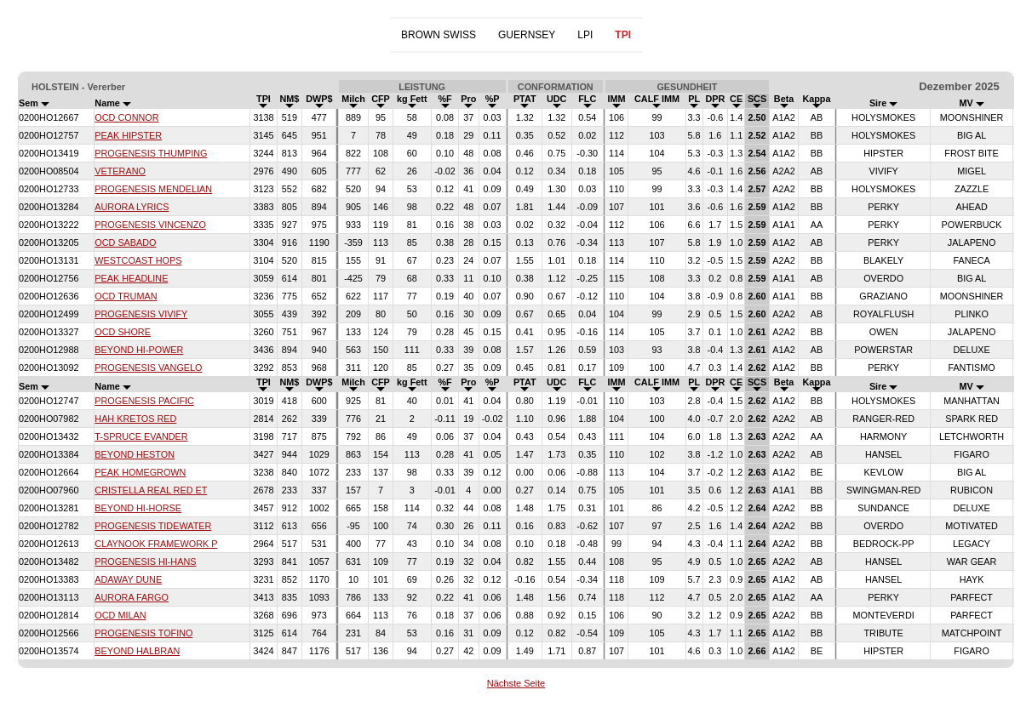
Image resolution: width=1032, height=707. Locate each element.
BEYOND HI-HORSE (138, 508)
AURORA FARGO (132, 597)
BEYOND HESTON (135, 454)
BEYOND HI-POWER (139, 350)
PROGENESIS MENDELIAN (153, 189)
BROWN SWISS (438, 35)
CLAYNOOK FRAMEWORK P (156, 544)
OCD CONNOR (126, 117)
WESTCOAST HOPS (138, 260)
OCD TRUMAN (126, 296)
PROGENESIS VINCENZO (150, 225)
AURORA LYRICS (132, 207)
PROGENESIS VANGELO (148, 367)
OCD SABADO (125, 242)
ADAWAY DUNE (128, 579)
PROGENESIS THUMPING (151, 153)
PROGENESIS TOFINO (143, 633)
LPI (585, 35)
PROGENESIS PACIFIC (144, 401)
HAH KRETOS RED (135, 418)
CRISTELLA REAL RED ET (151, 490)
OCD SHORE (123, 332)
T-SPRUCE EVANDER (141, 436)
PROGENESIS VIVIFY (141, 314)
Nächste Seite (516, 683)
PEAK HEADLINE (131, 278)
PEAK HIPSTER (128, 135)
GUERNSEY (526, 35)
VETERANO (120, 171)
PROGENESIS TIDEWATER (153, 526)
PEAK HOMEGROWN (140, 472)
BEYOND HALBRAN (137, 651)
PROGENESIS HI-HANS (145, 561)
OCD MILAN (120, 615)
